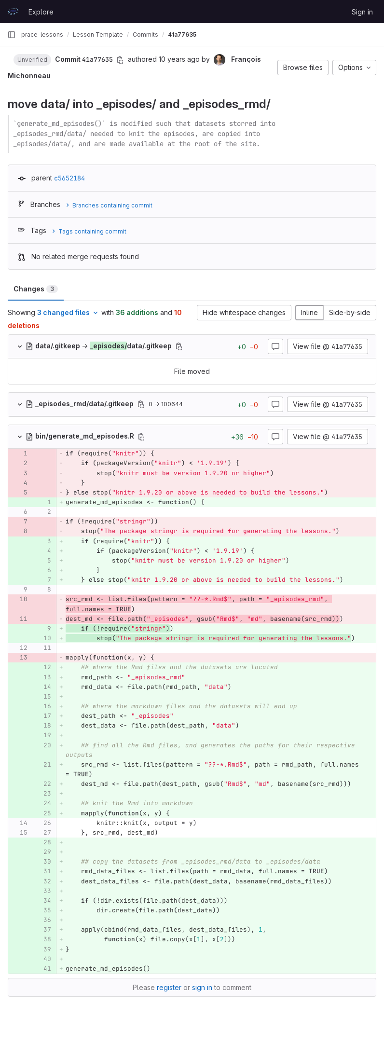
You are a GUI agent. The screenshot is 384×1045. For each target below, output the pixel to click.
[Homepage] (13, 11)
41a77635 (182, 34)
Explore (41, 12)
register (169, 987)
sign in (202, 987)
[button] (32, 59)
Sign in (362, 12)
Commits (145, 34)
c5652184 (69, 178)
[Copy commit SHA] (120, 60)
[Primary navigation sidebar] (11, 34)
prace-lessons (42, 34)
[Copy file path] (179, 346)
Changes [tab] (36, 289)
